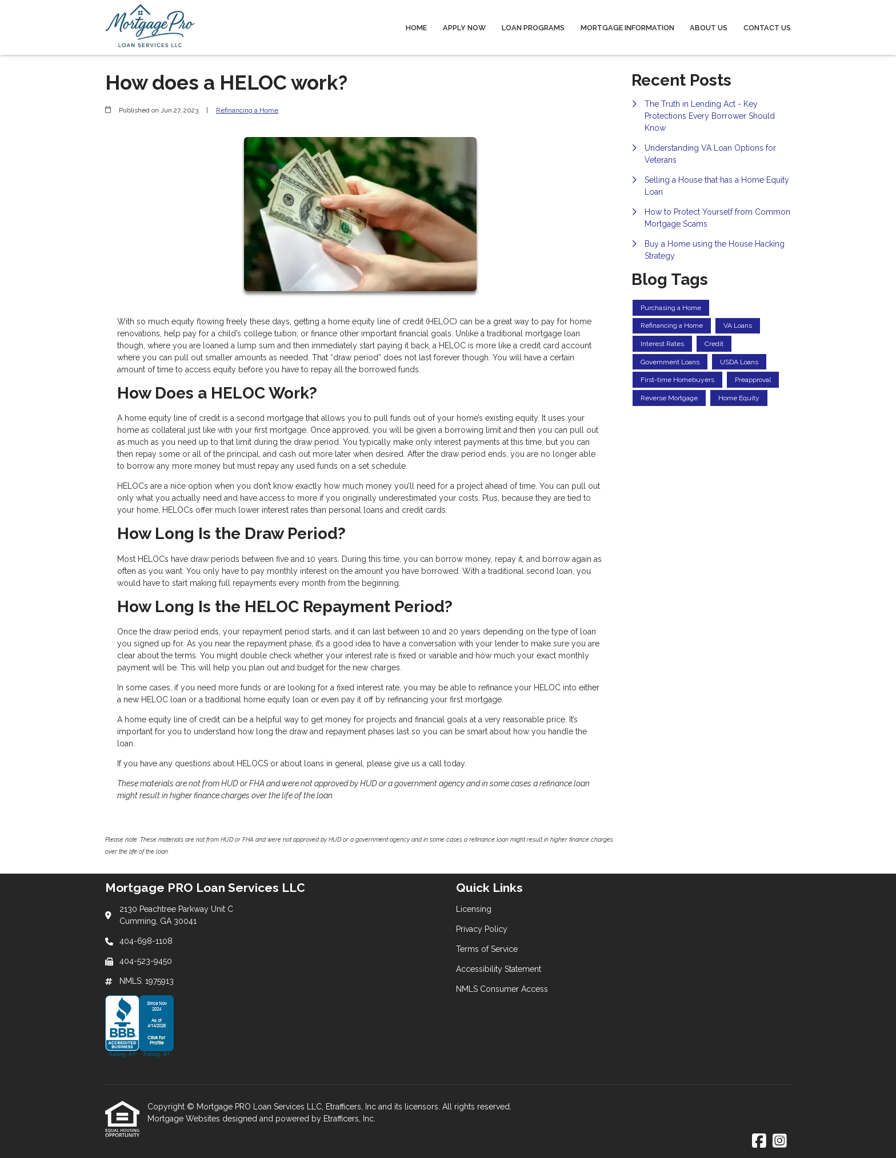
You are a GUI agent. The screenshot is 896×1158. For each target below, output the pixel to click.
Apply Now (464, 27)
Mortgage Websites (184, 1118)
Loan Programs (533, 27)
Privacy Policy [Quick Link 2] (481, 929)
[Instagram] (780, 1141)
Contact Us (767, 27)
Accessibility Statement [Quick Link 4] (498, 969)
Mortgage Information (627, 27)
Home (416, 27)
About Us (708, 27)
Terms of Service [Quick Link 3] (487, 949)
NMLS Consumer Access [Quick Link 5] (502, 989)
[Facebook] (759, 1141)
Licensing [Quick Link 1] (473, 909)
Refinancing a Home (247, 110)
